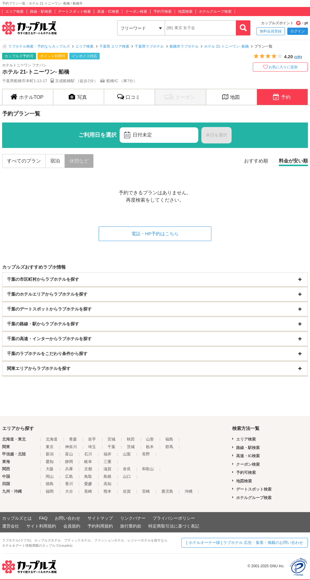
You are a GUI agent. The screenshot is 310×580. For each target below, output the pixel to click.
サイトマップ (100, 518)
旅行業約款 (130, 526)
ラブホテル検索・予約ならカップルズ (39, 46)
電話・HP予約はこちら (155, 233)
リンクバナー (133, 518)
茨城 (131, 446)
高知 (107, 483)
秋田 (131, 439)
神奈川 (71, 446)
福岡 (50, 491)
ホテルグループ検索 (215, 11)
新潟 (50, 454)
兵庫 (69, 469)
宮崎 (146, 491)
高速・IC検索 (108, 11)
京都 (88, 469)
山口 (127, 476)
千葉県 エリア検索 (114, 46)
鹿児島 (167, 491)
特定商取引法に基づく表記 (173, 526)
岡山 (50, 476)
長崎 (88, 491)
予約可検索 (162, 11)
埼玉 (92, 446)
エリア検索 (14, 11)
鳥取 (88, 476)
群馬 (169, 446)
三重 (107, 461)
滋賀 (107, 469)
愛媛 (88, 483)
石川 (88, 454)
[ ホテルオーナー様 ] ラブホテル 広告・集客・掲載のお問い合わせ (244, 542)
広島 (69, 476)
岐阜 (88, 461)
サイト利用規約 (41, 526)
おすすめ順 (256, 160)
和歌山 (148, 469)
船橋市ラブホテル (184, 46)
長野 (146, 454)
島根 (107, 476)
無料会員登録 (271, 31)
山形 (150, 439)
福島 (169, 439)
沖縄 (189, 491)
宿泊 (55, 160)
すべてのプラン (24, 160)
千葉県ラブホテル (149, 46)
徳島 (50, 483)
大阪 (50, 469)
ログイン (297, 31)
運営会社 (10, 526)
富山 (69, 454)
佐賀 (127, 491)
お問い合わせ (67, 518)
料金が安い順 (293, 160)
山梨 (127, 454)
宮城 (111, 439)
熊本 (107, 491)
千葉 (111, 446)
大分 (69, 491)
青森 (73, 439)
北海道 (52, 439)
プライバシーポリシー (174, 518)
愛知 (50, 461)
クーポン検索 (136, 11)
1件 (298, 57)
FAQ (43, 518)
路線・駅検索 (41, 11)
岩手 (92, 439)
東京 (50, 446)
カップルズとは (17, 518)
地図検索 (185, 11)
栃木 (150, 446)
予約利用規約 (100, 526)
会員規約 (71, 526)
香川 (69, 483)
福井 (107, 454)
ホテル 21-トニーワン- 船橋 (226, 46)
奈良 (127, 469)
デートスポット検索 (74, 11)
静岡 (69, 461)
